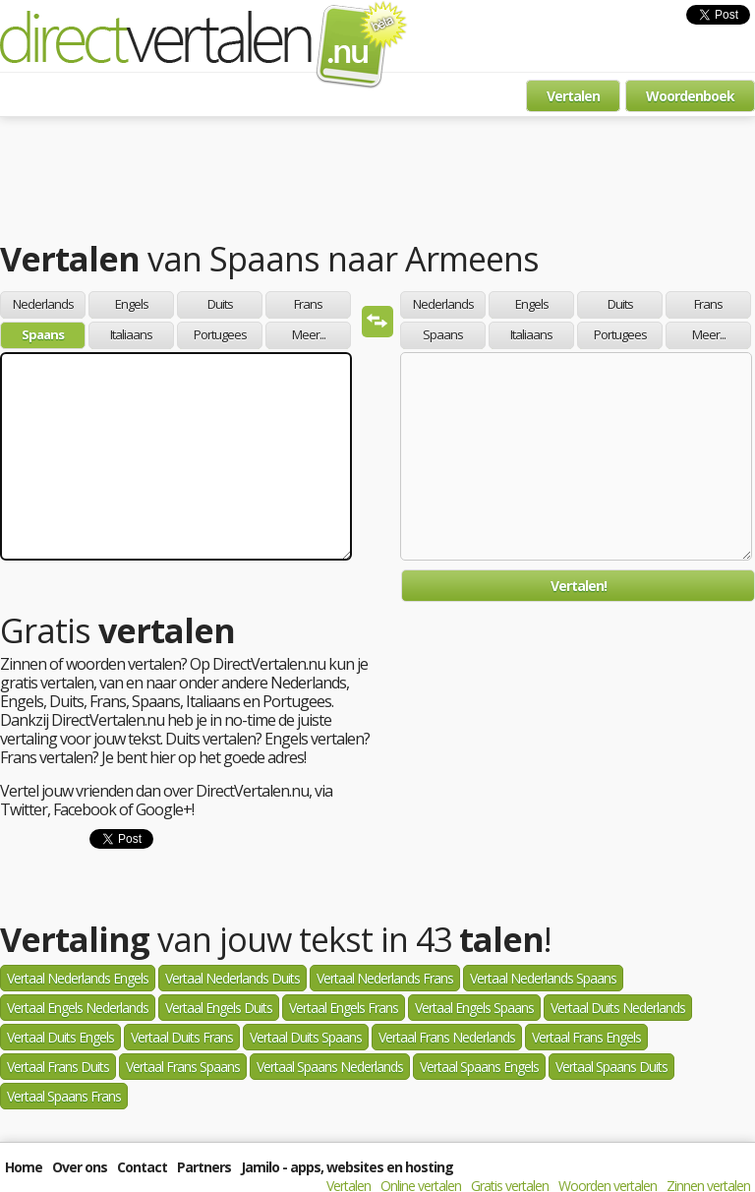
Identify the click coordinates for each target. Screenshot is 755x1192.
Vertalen (573, 96)
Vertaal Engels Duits (218, 1007)
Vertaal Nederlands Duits (232, 978)
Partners (204, 1167)
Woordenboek (690, 96)
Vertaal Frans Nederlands (446, 1037)
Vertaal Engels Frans (343, 1007)
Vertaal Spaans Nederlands (330, 1066)
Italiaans (131, 334)
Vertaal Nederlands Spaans (543, 978)
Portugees (220, 334)
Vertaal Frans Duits (58, 1066)
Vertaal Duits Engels (60, 1037)
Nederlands (43, 304)
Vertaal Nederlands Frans (385, 978)
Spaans (43, 334)
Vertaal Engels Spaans (474, 1007)
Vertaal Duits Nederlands (618, 1007)
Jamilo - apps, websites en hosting (347, 1167)
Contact (142, 1167)
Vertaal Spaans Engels (479, 1066)
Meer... (308, 334)
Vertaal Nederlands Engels (77, 978)
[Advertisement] (377, 182)
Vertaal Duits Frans (182, 1037)
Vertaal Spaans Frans (64, 1096)
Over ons (79, 1167)
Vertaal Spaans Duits (611, 1066)
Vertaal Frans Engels (586, 1037)
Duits (220, 304)
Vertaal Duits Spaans (306, 1037)
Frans (308, 304)
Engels (131, 304)
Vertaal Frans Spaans (183, 1066)
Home (23, 1167)
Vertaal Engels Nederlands (77, 1007)
